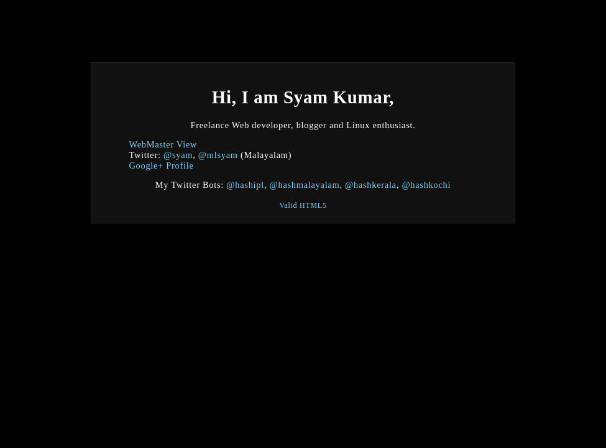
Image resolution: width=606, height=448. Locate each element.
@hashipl (245, 185)
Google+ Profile (161, 165)
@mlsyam (218, 155)
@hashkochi (426, 185)
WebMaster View (163, 144)
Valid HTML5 (302, 205)
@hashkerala (371, 185)
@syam (178, 155)
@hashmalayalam (305, 185)
